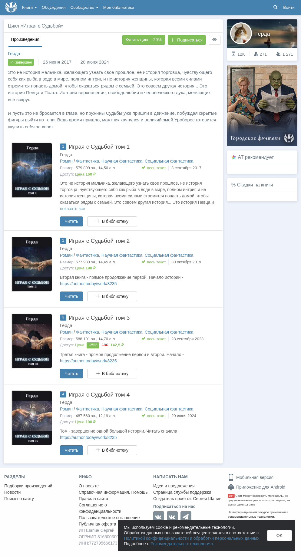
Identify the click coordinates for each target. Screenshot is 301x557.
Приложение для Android (256, 487)
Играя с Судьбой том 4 (99, 394)
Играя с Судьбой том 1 (99, 146)
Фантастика (87, 161)
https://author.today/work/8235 (88, 283)
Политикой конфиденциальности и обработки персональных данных (191, 538)
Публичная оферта (97, 524)
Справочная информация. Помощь (113, 492)
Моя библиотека (118, 7)
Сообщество (84, 7)
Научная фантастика (122, 161)
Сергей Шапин (207, 498)
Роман (66, 161)
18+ (231, 495)
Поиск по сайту (19, 498)
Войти (289, 7)
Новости (12, 492)
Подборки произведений (28, 485)
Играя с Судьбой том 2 (99, 241)
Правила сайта (93, 498)
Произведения (25, 39)
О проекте (89, 485)
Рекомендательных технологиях (182, 543)
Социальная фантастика (169, 161)
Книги (29, 7)
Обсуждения (53, 7)
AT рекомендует (256, 157)
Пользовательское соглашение (109, 517)
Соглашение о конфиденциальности (100, 508)
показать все (72, 208)
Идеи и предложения (174, 485)
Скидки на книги (255, 184)
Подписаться (186, 40)
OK (279, 535)
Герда (14, 53)
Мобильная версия (250, 477)
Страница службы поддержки (182, 492)
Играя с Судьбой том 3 (99, 318)
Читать (71, 221)
